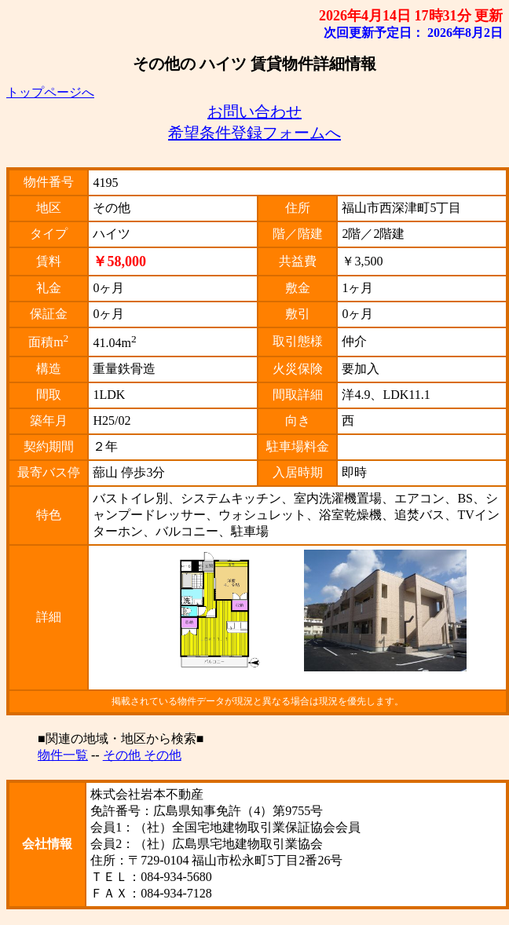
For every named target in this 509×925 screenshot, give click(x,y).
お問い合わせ (254, 111)
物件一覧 (63, 755)
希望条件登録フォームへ (254, 132)
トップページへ (50, 92)
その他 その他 (142, 755)
